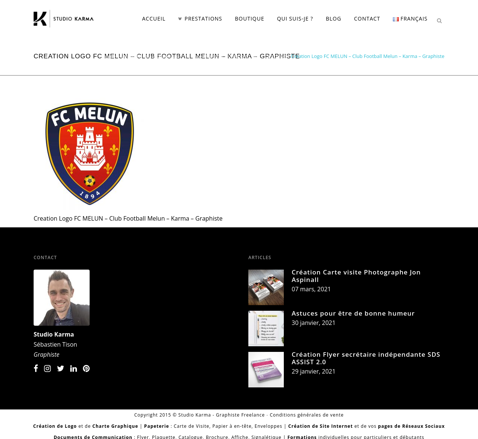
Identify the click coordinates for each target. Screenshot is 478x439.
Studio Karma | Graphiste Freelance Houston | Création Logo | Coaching (203, 56)
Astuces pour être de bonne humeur (353, 313)
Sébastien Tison (55, 344)
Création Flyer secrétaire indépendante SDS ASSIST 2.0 (366, 358)
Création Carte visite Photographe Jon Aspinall (356, 276)
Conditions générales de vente (307, 415)
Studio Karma (54, 334)
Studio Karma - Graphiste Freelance (222, 415)
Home (109, 56)
